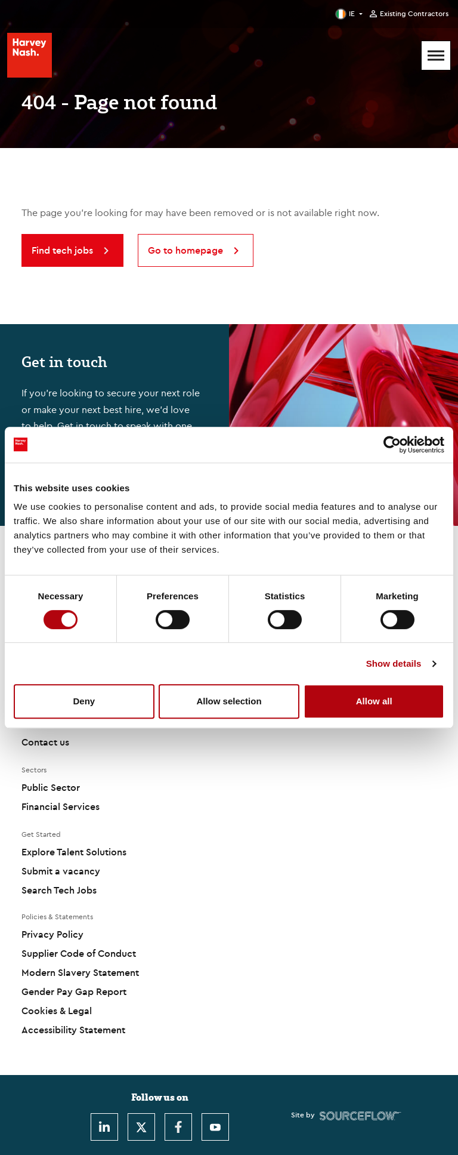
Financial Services (60, 806)
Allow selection (228, 701)
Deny (84, 701)
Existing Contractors (414, 14)
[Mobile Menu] (436, 55)
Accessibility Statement (73, 1030)
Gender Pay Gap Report (73, 991)
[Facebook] (178, 1127)
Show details (394, 663)
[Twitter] (141, 1127)
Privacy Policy (52, 934)
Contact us (45, 742)
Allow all (374, 701)
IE (352, 13)
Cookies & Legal (56, 1011)
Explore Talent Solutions (73, 852)
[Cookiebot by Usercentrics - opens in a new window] (392, 445)
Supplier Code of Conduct (78, 953)
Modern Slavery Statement (80, 972)
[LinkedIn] (104, 1127)
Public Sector (50, 787)
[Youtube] (215, 1127)
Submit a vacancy (60, 871)
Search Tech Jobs (59, 890)
